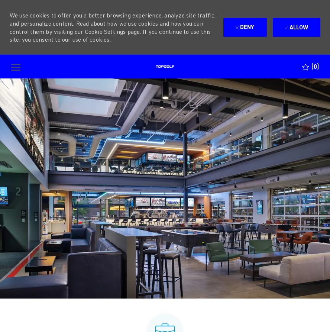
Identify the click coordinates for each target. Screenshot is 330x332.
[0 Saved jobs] (310, 67)
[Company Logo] (165, 66)
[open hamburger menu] (15, 67)
